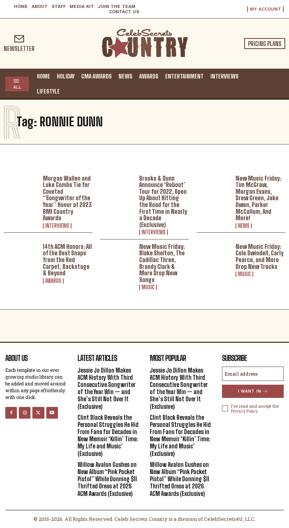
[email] (253, 374)
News (243, 226)
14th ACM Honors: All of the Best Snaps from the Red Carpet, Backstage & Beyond (67, 259)
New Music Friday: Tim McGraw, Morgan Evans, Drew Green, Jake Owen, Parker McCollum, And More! (258, 198)
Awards (53, 281)
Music (148, 287)
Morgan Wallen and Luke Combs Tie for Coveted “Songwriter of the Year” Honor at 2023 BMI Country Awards (67, 198)
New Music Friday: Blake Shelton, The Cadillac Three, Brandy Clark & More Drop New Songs (162, 263)
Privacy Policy (244, 411)
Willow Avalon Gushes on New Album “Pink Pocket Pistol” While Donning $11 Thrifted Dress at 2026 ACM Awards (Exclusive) (107, 479)
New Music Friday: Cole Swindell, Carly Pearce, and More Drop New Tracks (259, 256)
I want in (253, 391)
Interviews (57, 226)
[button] (276, 83)
